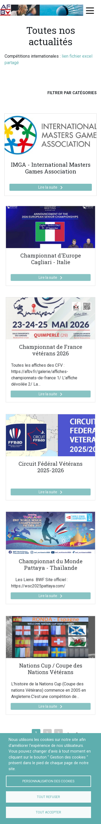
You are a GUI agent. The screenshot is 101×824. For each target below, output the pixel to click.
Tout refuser (48, 797)
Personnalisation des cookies (48, 781)
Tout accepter (48, 812)
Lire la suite (51, 187)
